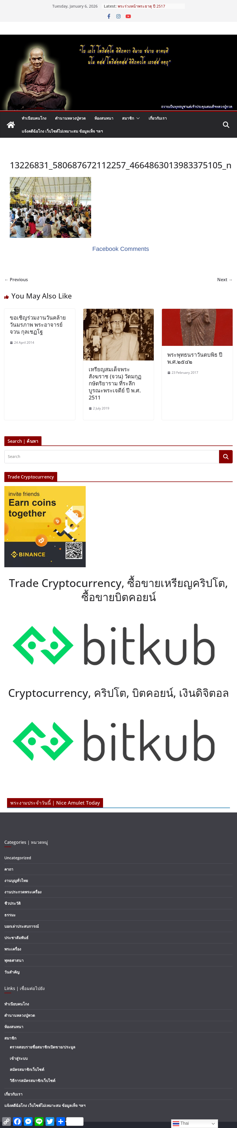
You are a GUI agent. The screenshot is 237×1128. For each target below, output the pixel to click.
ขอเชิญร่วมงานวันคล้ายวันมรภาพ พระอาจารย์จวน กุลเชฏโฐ (38, 324)
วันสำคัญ (12, 972)
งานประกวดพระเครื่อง (22, 891)
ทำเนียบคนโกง (34, 118)
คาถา (8, 869)
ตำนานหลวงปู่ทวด (70, 118)
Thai (181, 1123)
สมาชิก (128, 118)
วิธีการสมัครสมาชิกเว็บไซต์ (32, 1080)
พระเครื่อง (12, 949)
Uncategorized (17, 857)
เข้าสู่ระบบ (19, 1058)
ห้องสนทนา (103, 118)
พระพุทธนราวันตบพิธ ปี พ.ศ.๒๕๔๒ (194, 358)
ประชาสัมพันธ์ (16, 937)
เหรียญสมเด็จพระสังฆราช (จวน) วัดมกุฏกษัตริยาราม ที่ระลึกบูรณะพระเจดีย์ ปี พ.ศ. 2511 (115, 383)
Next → (225, 280)
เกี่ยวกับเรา (158, 118)
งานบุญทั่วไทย (16, 880)
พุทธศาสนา (14, 960)
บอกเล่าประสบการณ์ (21, 926)
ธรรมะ (10, 914)
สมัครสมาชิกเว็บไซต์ (27, 1069)
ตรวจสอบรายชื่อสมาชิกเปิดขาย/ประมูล (42, 1047)
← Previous (16, 280)
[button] (137, 118)
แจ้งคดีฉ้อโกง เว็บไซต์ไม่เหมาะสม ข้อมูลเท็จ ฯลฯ (62, 131)
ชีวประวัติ (12, 903)
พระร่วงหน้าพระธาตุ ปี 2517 (141, 6)
